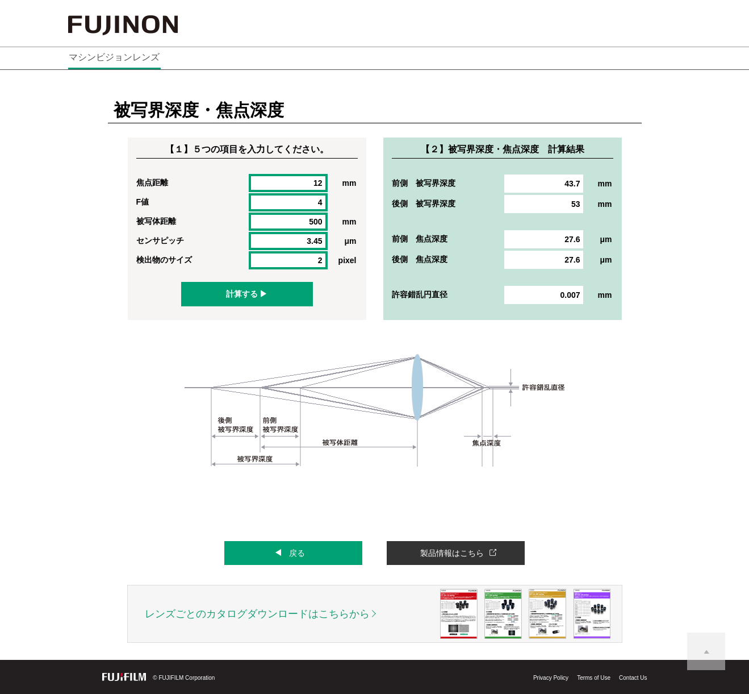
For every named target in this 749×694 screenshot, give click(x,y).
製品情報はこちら (452, 553)
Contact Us (633, 678)
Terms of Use (593, 678)
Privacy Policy (550, 678)
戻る (297, 553)
